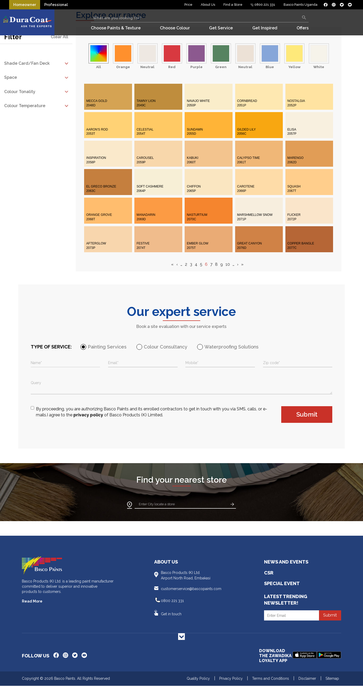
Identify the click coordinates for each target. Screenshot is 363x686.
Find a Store (232, 5)
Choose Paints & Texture (116, 27)
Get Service (221, 27)
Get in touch (171, 614)
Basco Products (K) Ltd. (192, 576)
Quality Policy (198, 678)
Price (188, 5)
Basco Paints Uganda (300, 5)
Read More (32, 601)
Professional (56, 4)
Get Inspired (264, 27)
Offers (303, 27)
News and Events (286, 562)
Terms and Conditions (270, 678)
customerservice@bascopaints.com (191, 589)
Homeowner (24, 4)
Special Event (282, 583)
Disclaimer (307, 678)
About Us (208, 5)
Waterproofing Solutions (231, 347)
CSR (268, 572)
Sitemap (332, 678)
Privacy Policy (231, 678)
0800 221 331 (263, 5)
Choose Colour (175, 27)
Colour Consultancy (165, 347)
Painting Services (107, 347)
